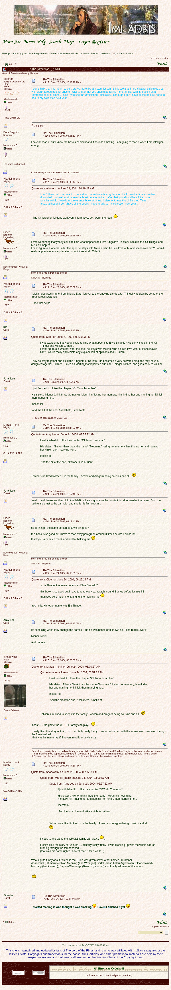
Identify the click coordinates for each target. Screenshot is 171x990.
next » (165, 58)
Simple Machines (124, 964)
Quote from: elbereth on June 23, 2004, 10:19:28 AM (63, 188)
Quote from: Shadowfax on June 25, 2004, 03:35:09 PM (64, 772)
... (13, 64)
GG (114, 53)
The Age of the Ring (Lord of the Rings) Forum (25, 53)
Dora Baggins (11, 132)
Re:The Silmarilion (54, 79)
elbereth (8, 78)
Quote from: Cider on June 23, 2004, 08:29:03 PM (60, 336)
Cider (6, 232)
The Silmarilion (126, 53)
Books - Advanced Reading (85, 53)
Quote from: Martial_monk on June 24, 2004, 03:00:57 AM (66, 666)
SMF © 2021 (106, 964)
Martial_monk (12, 178)
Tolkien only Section (60, 53)
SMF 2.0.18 (90, 964)
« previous (156, 58)
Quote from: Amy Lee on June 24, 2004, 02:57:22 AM (62, 434)
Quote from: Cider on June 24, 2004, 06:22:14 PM (61, 579)
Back (109, 981)
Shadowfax (10, 656)
